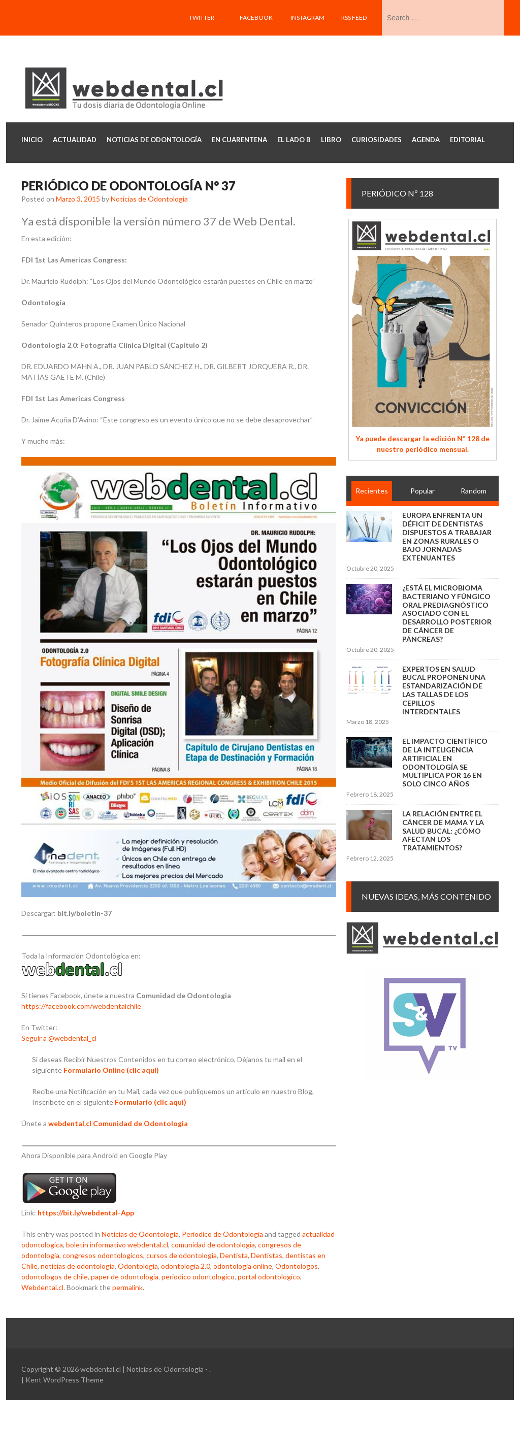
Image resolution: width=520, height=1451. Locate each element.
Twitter (201, 17)
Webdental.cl (42, 1287)
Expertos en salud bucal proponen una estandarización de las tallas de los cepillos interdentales (443, 690)
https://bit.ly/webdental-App (86, 1212)
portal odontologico (269, 1276)
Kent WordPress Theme (64, 1379)
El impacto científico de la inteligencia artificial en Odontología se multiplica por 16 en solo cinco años (445, 762)
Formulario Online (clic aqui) (111, 1070)
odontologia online (242, 1266)
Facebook (256, 17)
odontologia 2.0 (185, 1266)
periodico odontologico (198, 1276)
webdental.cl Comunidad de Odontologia (118, 1123)
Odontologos (296, 1266)
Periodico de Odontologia (222, 1234)
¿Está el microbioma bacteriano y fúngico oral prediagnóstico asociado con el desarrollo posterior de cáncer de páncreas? (447, 613)
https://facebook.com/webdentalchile (81, 1006)
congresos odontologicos (102, 1255)
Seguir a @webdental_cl (58, 1038)
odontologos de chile (54, 1276)
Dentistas (266, 1255)
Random (473, 490)
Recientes (371, 490)
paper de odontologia (124, 1276)
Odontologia (138, 1266)
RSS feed (354, 17)
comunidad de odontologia (213, 1244)
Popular (422, 490)
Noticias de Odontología (140, 1234)
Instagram (307, 17)
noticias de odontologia (78, 1266)
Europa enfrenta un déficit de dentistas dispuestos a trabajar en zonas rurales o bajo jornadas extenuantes (447, 536)
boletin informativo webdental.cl (117, 1244)
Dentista (234, 1255)
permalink (127, 1287)
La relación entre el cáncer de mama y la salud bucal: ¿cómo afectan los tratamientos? (443, 830)
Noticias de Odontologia (149, 198)
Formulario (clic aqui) (150, 1102)
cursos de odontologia (181, 1255)
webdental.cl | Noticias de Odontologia (142, 1369)
